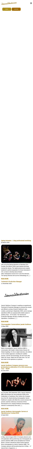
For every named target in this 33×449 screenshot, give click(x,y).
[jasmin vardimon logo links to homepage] (9, 3)
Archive (16, 9)
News (6, 9)
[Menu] (31, 3)
